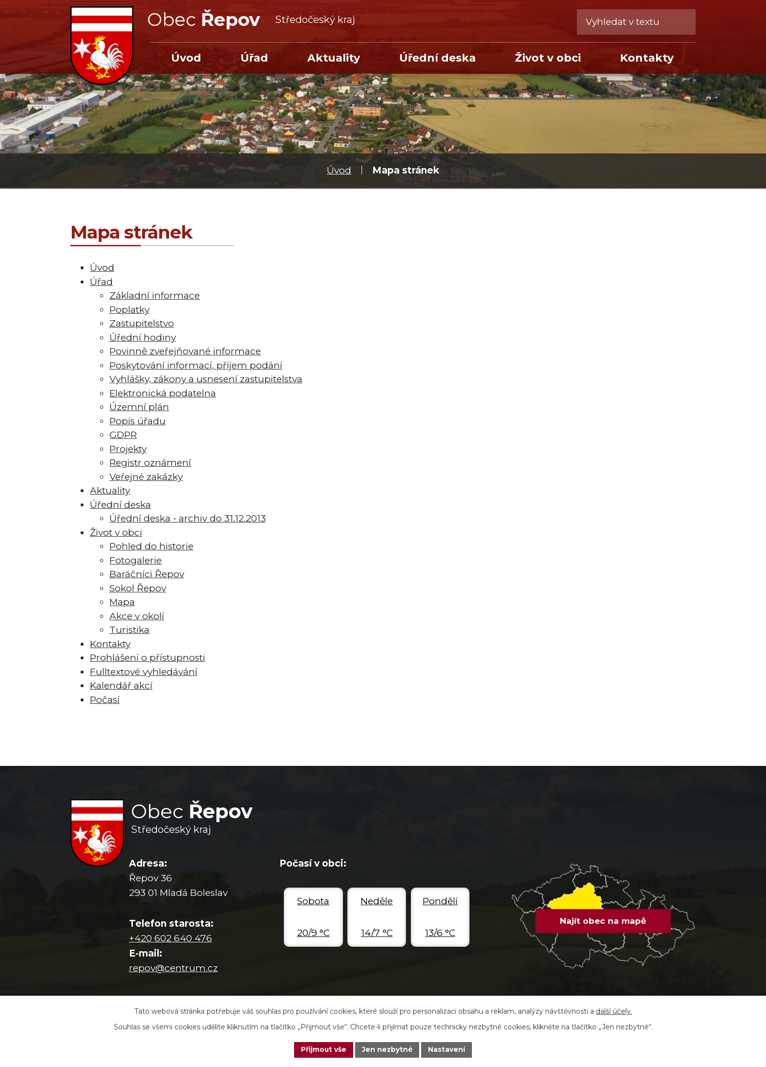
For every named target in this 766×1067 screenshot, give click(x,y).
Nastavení (447, 1049)
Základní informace (154, 295)
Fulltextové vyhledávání (143, 671)
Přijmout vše (323, 1049)
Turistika (129, 629)
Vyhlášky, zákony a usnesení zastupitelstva (205, 379)
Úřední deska (437, 57)
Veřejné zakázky (146, 476)
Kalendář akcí (121, 685)
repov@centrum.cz (173, 968)
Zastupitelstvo (141, 323)
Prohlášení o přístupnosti (147, 657)
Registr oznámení (150, 462)
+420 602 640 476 (170, 938)
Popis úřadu (137, 421)
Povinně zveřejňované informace (185, 351)
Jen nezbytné (387, 1049)
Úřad (254, 57)
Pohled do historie (151, 546)
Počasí (105, 699)
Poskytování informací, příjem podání (195, 365)
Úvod (339, 170)
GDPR (123, 434)
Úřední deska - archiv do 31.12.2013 (187, 518)
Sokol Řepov (137, 588)
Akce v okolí (136, 616)
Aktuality (333, 57)
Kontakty (647, 57)
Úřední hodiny (142, 337)
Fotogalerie (135, 560)
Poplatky (129, 309)
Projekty (128, 449)
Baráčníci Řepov (146, 574)
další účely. (614, 1010)
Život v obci (548, 57)
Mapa (122, 602)
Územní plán (139, 407)
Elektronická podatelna (162, 393)
